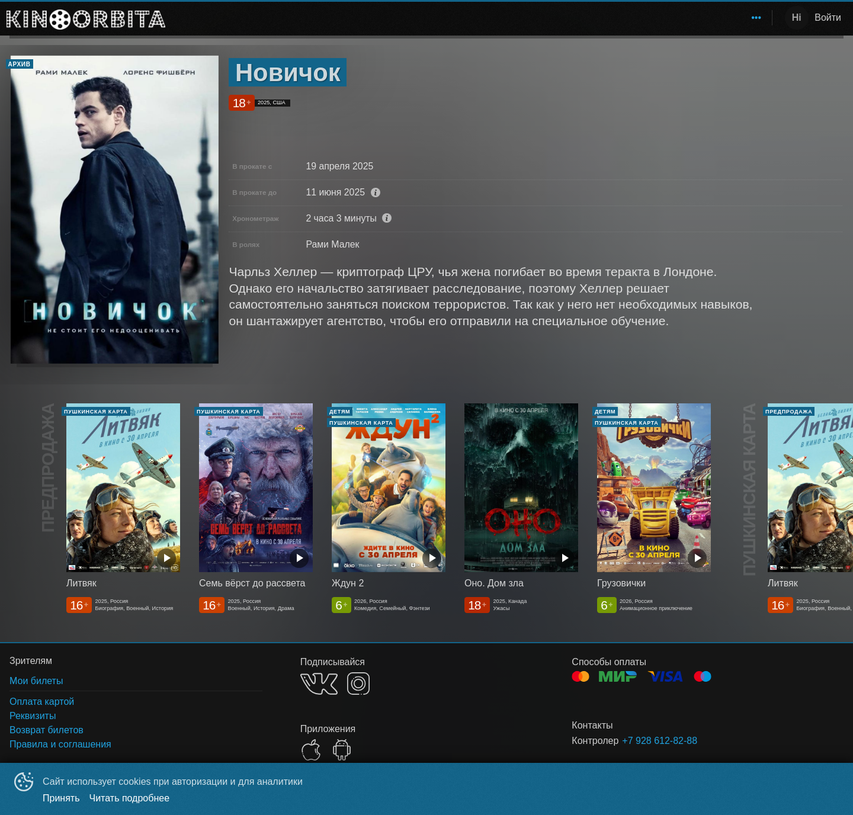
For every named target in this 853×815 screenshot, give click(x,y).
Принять (61, 798)
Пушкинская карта (590, 17)
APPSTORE (311, 750)
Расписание (402, 17)
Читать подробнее (129, 798)
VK (319, 684)
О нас (747, 17)
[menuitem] (335, 17)
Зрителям (510, 17)
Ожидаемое (335, 17)
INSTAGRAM (358, 683)
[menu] (471, 17)
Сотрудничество (680, 17)
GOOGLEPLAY (341, 750)
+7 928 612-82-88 (659, 741)
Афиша (458, 17)
